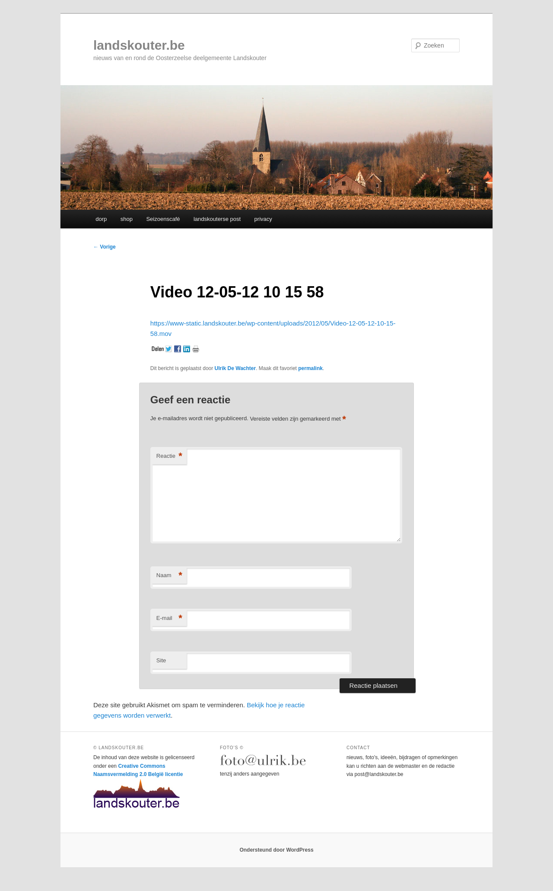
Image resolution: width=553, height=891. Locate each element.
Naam (169, 575)
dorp (101, 219)
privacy (263, 219)
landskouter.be (139, 45)
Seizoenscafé (163, 219)
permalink (310, 368)
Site (161, 660)
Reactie (169, 456)
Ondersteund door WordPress (276, 850)
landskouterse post (217, 219)
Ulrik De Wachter (235, 368)
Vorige (104, 247)
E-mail (169, 618)
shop (127, 219)
